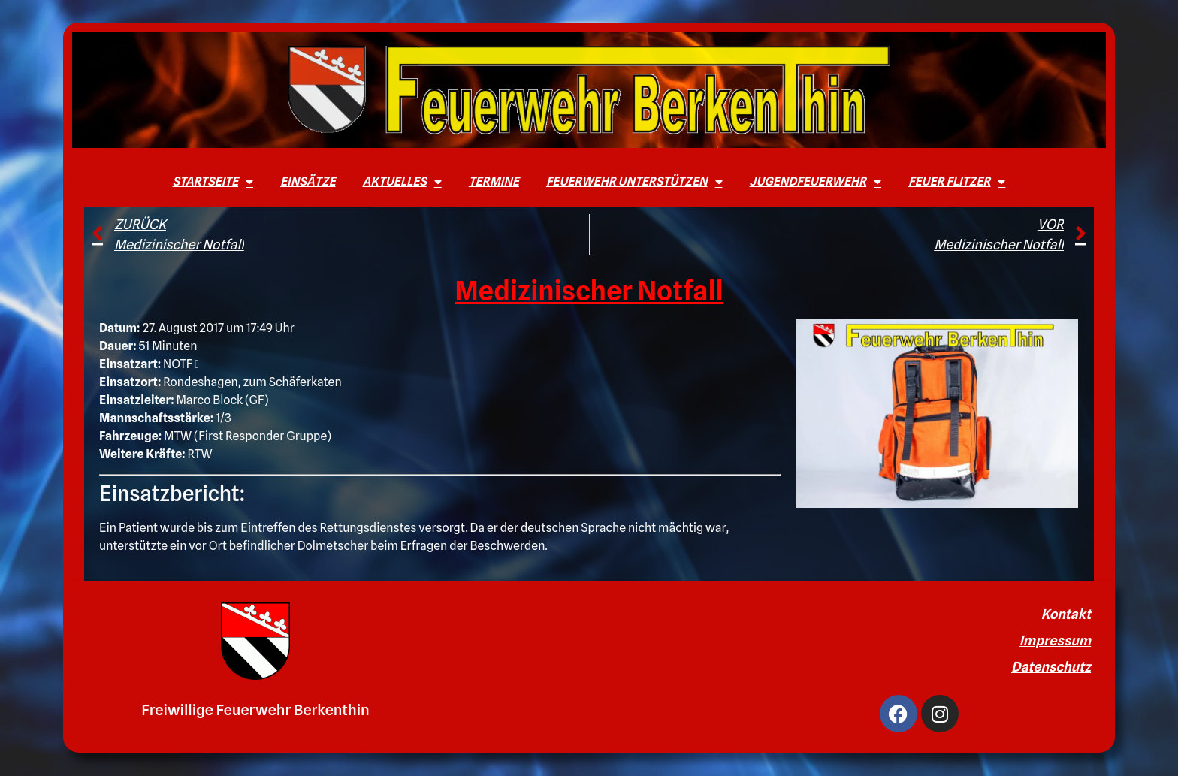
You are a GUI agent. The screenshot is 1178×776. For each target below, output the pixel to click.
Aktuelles (401, 181)
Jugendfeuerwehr (816, 181)
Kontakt (1066, 614)
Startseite (213, 181)
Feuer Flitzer (956, 181)
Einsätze (307, 181)
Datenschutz (1051, 667)
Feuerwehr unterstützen (634, 181)
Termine (494, 181)
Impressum (1055, 640)
